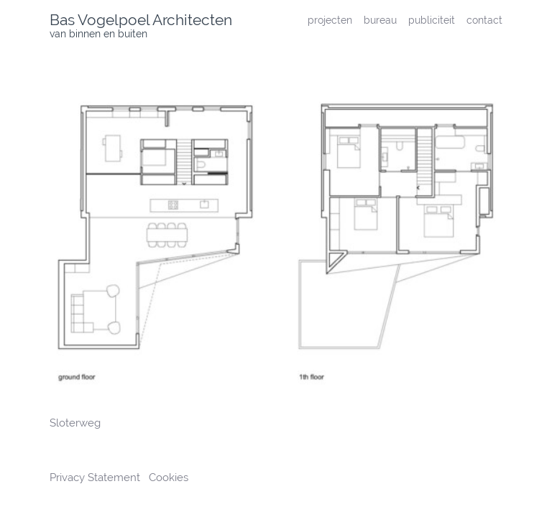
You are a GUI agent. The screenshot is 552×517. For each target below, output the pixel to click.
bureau (380, 20)
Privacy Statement (96, 477)
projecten (330, 20)
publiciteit (431, 20)
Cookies (168, 477)
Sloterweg (75, 422)
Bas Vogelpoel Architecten (141, 20)
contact (484, 20)
